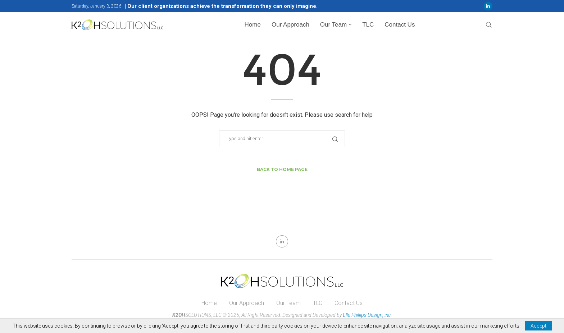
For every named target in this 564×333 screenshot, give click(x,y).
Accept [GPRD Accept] (538, 326)
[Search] (488, 25)
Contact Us (400, 24)
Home (253, 24)
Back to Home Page (282, 169)
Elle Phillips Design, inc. (367, 315)
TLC (368, 24)
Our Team (333, 24)
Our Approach (290, 24)
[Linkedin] (488, 6)
